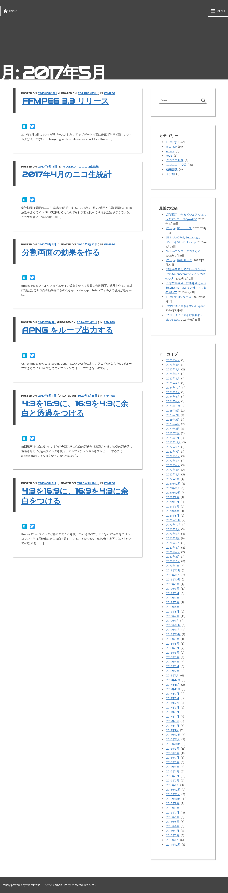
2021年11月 (173, 488)
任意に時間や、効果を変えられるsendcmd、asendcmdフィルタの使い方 (185, 287)
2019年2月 (172, 616)
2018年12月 (173, 625)
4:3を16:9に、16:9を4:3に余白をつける (76, 496)
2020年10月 (173, 525)
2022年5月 (173, 461)
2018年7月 (172, 648)
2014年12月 (173, 844)
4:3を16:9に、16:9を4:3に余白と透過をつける (76, 408)
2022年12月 (173, 442)
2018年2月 (173, 671)
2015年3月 (172, 831)
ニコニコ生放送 (89, 166)
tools (169, 156)
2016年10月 (173, 744)
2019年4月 (173, 607)
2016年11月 (173, 739)
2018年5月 (173, 657)
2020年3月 (173, 557)
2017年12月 (173, 680)
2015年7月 (172, 812)
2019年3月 (172, 611)
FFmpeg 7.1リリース (179, 297)
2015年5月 (172, 822)
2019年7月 (172, 593)
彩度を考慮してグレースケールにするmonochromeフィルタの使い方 (185, 274)
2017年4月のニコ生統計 (68, 174)
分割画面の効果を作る (62, 252)
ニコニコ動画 (174, 160)
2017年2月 (172, 726)
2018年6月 (173, 652)
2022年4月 (173, 465)
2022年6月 (173, 456)
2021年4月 (173, 511)
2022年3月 (173, 470)
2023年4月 (173, 424)
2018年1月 (172, 675)
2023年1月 (172, 438)
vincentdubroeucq (84, 885)
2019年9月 (172, 584)
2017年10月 (173, 689)
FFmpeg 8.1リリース (179, 228)
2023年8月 (173, 410)
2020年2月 (173, 561)
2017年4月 (172, 716)
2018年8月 (173, 643)
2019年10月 (173, 579)
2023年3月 (173, 429)
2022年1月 (172, 479)
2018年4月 (173, 662)
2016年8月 (173, 753)
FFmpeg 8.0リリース (179, 260)
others (170, 151)
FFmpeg (110, 93)
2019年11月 (173, 575)
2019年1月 (172, 621)
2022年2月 (173, 474)
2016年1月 (172, 785)
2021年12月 (173, 483)
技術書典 (172, 169)
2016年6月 (172, 762)
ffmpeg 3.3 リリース (67, 101)
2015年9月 (172, 803)
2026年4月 (173, 360)
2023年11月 (173, 406)
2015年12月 (173, 789)
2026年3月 (173, 365)
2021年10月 (173, 492)
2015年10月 (173, 799)
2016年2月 (172, 780)
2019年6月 (172, 598)
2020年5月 (173, 547)
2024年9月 (173, 392)
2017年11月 (173, 684)
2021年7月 (172, 502)
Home (9, 11)
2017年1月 (172, 730)
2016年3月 (172, 776)
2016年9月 (172, 748)
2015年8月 (173, 808)
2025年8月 (173, 374)
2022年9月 (173, 447)
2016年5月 (172, 767)
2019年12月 (173, 570)
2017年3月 (172, 721)
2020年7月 (173, 538)
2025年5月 (173, 378)
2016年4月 (173, 771)
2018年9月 (173, 639)
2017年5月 (172, 712)
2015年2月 (172, 835)
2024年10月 (173, 387)
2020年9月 (173, 529)
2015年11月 (173, 794)
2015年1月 (172, 840)
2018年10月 (173, 634)
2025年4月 (173, 383)
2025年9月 (173, 369)
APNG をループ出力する (69, 330)
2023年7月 (173, 415)
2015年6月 (172, 817)
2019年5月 (172, 602)
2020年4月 (173, 552)
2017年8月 (172, 698)
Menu (217, 11)
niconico (69, 166)
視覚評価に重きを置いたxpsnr (185, 306)
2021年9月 (172, 497)
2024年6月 (173, 397)
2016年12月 (173, 735)
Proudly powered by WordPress (21, 885)
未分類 (170, 174)
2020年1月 (172, 566)
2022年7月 (173, 451)
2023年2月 (173, 433)
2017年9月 (172, 693)
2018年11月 (173, 630)
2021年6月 (172, 506)
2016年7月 (172, 758)
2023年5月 (173, 420)
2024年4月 (173, 401)
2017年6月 (172, 707)
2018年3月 (172, 666)
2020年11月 (173, 520)
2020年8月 (173, 534)
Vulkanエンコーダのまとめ (183, 251)
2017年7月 (172, 703)
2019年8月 (173, 588)
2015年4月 (173, 826)
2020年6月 (173, 543)
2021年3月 (172, 515)
